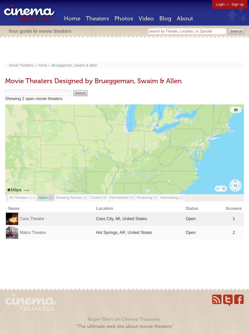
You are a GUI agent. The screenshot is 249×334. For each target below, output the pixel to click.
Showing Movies (71, 198)
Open (45, 198)
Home (72, 18)
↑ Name (12, 208)
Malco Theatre (33, 232)
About (185, 18)
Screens (234, 208)
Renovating (172, 198)
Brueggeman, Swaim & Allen (74, 65)
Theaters (97, 18)
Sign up (238, 4)
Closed (98, 198)
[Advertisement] (124, 50)
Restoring (147, 198)
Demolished (122, 198)
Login (220, 4)
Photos (124, 18)
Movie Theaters (21, 65)
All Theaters (22, 198)
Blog (165, 18)
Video (146, 18)
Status (192, 208)
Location (104, 208)
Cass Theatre (32, 219)
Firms (42, 65)
